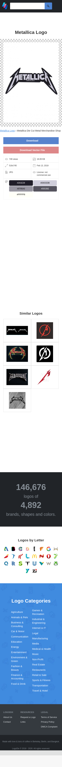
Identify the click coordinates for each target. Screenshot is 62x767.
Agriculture (17, 612)
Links (23, 722)
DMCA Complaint (49, 726)
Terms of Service (49, 717)
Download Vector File (32, 150)
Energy (15, 646)
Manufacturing (40, 638)
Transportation (40, 685)
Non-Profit (37, 659)
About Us (7, 717)
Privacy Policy (47, 722)
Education (16, 641)
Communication (19, 636)
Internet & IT (39, 628)
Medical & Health (41, 648)
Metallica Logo (7, 130)
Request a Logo (28, 717)
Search (48, 5)
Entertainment (18, 652)
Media (35, 643)
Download (32, 140)
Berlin (43, 741)
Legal (35, 633)
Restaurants (39, 669)
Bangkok (55, 741)
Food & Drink (18, 683)
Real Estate (38, 664)
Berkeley (36, 741)
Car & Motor (17, 631)
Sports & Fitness (41, 680)
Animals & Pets (19, 617)
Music (35, 654)
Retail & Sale (39, 675)
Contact (7, 722)
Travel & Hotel (40, 690)
